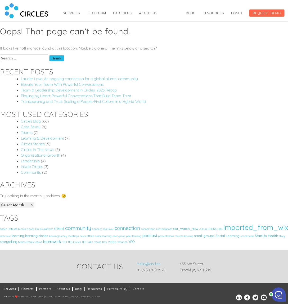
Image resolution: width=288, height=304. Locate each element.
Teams (26, 132)
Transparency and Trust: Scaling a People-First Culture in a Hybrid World (83, 101)
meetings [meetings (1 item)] (73, 236)
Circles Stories (33, 143)
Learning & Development (42, 138)
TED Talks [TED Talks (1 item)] (87, 242)
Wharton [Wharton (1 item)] (122, 242)
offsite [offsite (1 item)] (90, 236)
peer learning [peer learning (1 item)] (133, 236)
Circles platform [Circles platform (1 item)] (44, 229)
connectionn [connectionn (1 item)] (148, 229)
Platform (96, 13)
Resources (213, 13)
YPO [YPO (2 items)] (131, 242)
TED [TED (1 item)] (64, 242)
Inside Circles (32, 166)
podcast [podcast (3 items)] (149, 235)
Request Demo (267, 13)
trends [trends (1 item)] (97, 242)
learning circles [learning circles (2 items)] (36, 236)
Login (236, 13)
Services (71, 13)
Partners (122, 13)
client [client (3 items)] (59, 228)
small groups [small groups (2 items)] (204, 236)
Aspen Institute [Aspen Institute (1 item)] (8, 229)
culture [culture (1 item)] (203, 229)
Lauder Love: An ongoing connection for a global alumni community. (80, 78)
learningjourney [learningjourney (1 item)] (58, 236)
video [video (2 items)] (112, 242)
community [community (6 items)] (78, 228)
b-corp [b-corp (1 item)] (22, 229)
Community (31, 172)
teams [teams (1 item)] (38, 242)
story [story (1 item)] (282, 236)
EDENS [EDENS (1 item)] (212, 229)
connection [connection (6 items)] (127, 228)
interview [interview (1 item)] (5, 236)
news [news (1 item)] (83, 236)
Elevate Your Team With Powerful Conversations (62, 84)
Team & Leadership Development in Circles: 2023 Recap (69, 90)
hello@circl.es (148, 263)
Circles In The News (37, 149)
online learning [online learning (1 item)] (103, 236)
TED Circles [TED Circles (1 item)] (74, 242)
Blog (190, 13)
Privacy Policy (117, 288)
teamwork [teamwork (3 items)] (52, 241)
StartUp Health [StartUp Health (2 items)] (266, 236)
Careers (138, 288)
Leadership (30, 161)
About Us (148, 13)
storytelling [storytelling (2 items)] (8, 242)
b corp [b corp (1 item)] (30, 229)
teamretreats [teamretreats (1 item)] (26, 242)
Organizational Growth (40, 155)
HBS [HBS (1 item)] (219, 229)
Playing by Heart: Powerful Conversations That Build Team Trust (76, 95)
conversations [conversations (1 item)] (164, 229)
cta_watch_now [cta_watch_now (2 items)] (185, 229)
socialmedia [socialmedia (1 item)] (247, 236)
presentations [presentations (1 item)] (166, 236)
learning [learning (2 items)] (18, 236)
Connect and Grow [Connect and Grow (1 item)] (102, 229)
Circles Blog (31, 121)
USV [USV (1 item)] (104, 242)
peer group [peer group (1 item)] (118, 236)
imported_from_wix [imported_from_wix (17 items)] (255, 227)
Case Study (30, 126)
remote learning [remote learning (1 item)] (184, 236)
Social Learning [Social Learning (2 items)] (227, 236)
